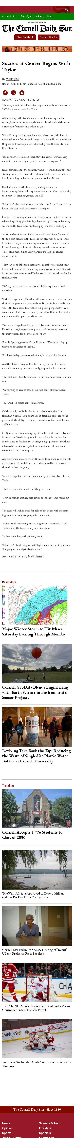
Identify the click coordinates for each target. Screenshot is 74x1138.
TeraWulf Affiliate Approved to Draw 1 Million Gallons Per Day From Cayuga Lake (33, 895)
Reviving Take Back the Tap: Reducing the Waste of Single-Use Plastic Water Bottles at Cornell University (36, 756)
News (6, 1123)
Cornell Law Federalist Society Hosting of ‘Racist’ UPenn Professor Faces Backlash (34, 951)
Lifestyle (45, 1128)
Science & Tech (49, 1123)
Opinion (7, 1128)
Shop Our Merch (25, 37)
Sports (7, 1133)
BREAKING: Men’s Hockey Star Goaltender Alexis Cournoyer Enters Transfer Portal (36, 1008)
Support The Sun (48, 37)
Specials (45, 1133)
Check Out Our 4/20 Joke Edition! (28, 16)
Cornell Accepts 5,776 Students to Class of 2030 (32, 834)
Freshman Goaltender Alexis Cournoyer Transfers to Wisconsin (36, 1064)
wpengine (12, 78)
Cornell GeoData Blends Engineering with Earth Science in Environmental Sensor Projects (35, 692)
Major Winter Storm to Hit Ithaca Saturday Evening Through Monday (34, 631)
